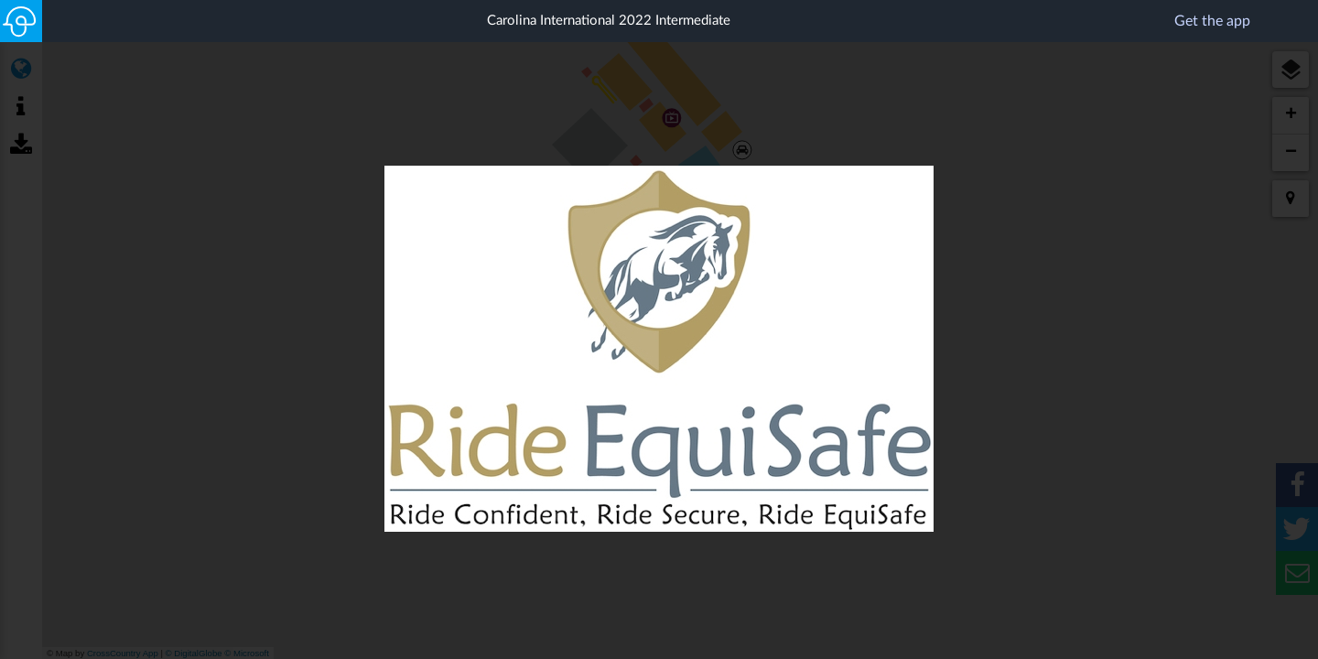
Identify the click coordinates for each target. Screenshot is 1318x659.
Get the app (1237, 20)
